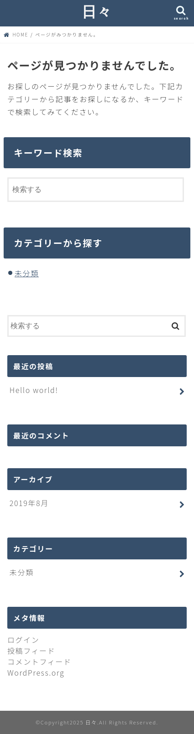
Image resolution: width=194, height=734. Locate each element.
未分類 (27, 273)
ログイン (23, 639)
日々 (97, 11)
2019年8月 (29, 502)
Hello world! (34, 389)
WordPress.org (35, 672)
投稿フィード (31, 650)
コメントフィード (39, 661)
